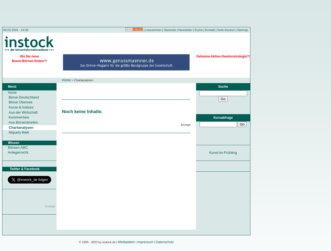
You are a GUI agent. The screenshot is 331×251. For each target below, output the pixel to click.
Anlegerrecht (18, 152)
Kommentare (19, 117)
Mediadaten (126, 242)
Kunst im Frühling (223, 153)
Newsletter (185, 30)
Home (66, 80)
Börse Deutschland (24, 97)
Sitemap (242, 30)
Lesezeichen (153, 30)
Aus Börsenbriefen (23, 122)
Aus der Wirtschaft (23, 112)
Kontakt (210, 30)
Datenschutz (165, 242)
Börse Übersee (20, 102)
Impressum (145, 242)
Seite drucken (226, 30)
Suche (198, 30)
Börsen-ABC (18, 147)
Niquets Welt (19, 132)
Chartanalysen (21, 128)
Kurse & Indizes (21, 107)
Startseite (170, 30)
